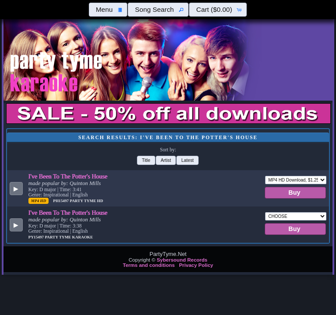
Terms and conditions (149, 265)
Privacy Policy (196, 265)
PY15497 (36, 237)
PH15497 (61, 201)
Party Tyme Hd (86, 201)
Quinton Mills (85, 183)
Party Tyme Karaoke (69, 237)
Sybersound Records (182, 259)
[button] (108, 10)
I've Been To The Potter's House (68, 176)
